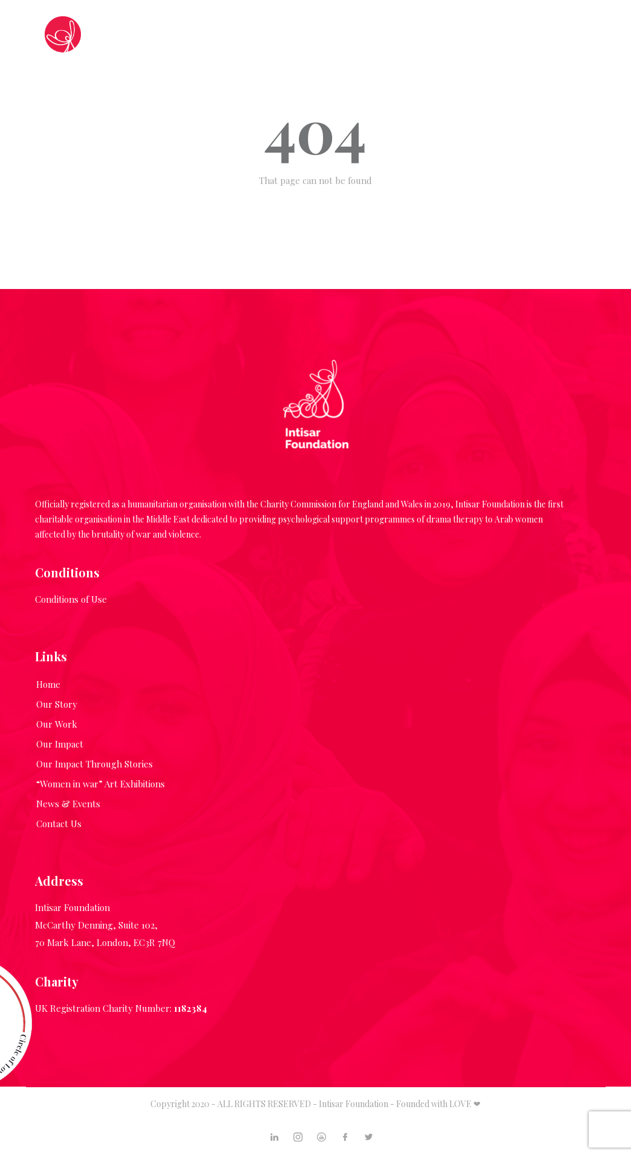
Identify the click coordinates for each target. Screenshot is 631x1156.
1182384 (190, 1008)
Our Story (56, 704)
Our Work (56, 724)
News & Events (68, 804)
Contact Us (59, 824)
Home (48, 684)
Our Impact (59, 744)
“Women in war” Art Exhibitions (100, 784)
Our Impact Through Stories (94, 764)
